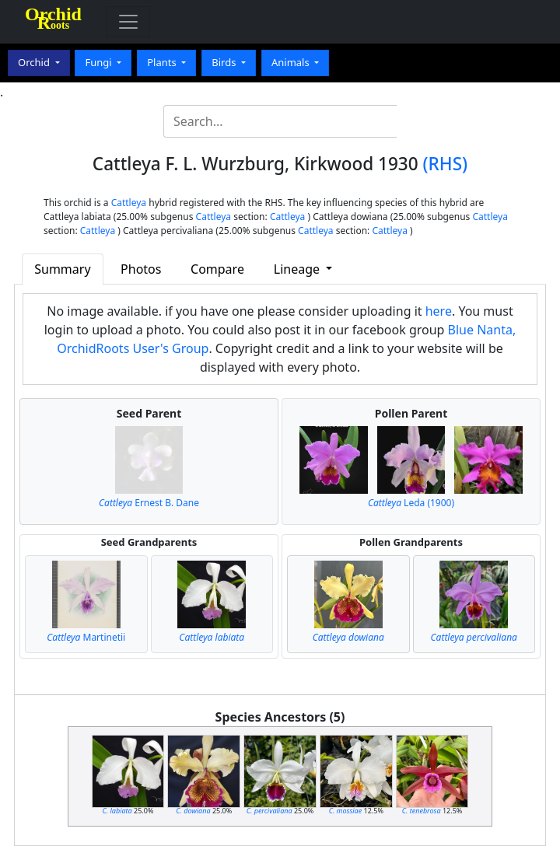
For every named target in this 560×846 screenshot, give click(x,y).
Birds (225, 62)
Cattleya (128, 202)
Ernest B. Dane (149, 502)
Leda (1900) (411, 502)
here (438, 311)
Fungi (99, 62)
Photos (141, 269)
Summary (62, 269)
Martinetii (86, 637)
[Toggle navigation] (128, 21)
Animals (291, 62)
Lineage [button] (298, 269)
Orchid (35, 62)
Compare (217, 269)
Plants (163, 62)
